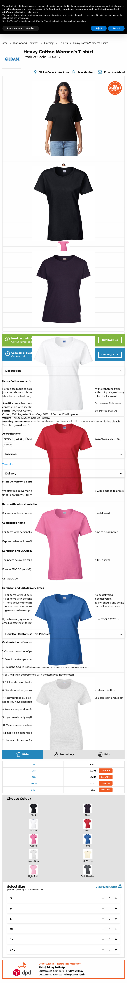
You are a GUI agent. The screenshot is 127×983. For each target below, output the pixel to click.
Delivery (63, 473)
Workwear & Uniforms (26, 43)
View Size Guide (109, 886)
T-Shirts (63, 43)
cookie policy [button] (32, 12)
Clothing (49, 43)
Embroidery (63, 754)
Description (63, 371)
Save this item (86, 72)
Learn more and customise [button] (20, 28)
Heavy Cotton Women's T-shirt (90, 43)
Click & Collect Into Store (54, 72)
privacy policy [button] (80, 6)
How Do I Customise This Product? (63, 634)
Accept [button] (116, 28)
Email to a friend (114, 72)
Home (4, 43)
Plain (22, 754)
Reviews (63, 454)
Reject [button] (98, 28)
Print (104, 754)
